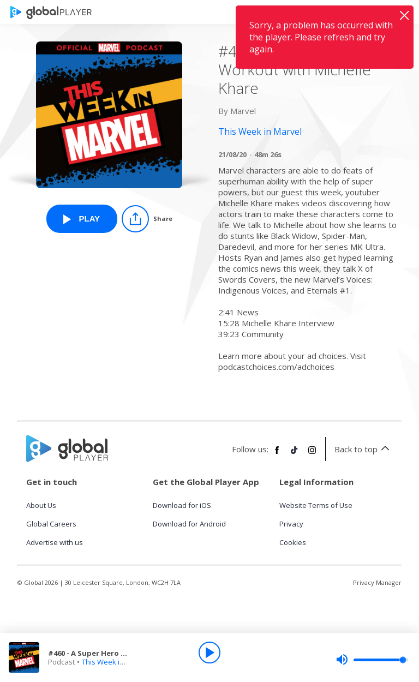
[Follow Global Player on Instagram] (312, 454)
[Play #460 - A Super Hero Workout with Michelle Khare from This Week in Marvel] (81, 219)
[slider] (372, 659)
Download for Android (189, 524)
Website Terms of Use (315, 505)
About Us (41, 505)
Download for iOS (182, 505)
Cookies (292, 542)
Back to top (363, 449)
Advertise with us (54, 542)
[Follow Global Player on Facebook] (277, 454)
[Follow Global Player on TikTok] (294, 454)
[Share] (147, 218)
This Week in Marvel (115, 662)
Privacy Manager (377, 582)
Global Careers (51, 524)
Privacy (291, 524)
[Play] (209, 652)
